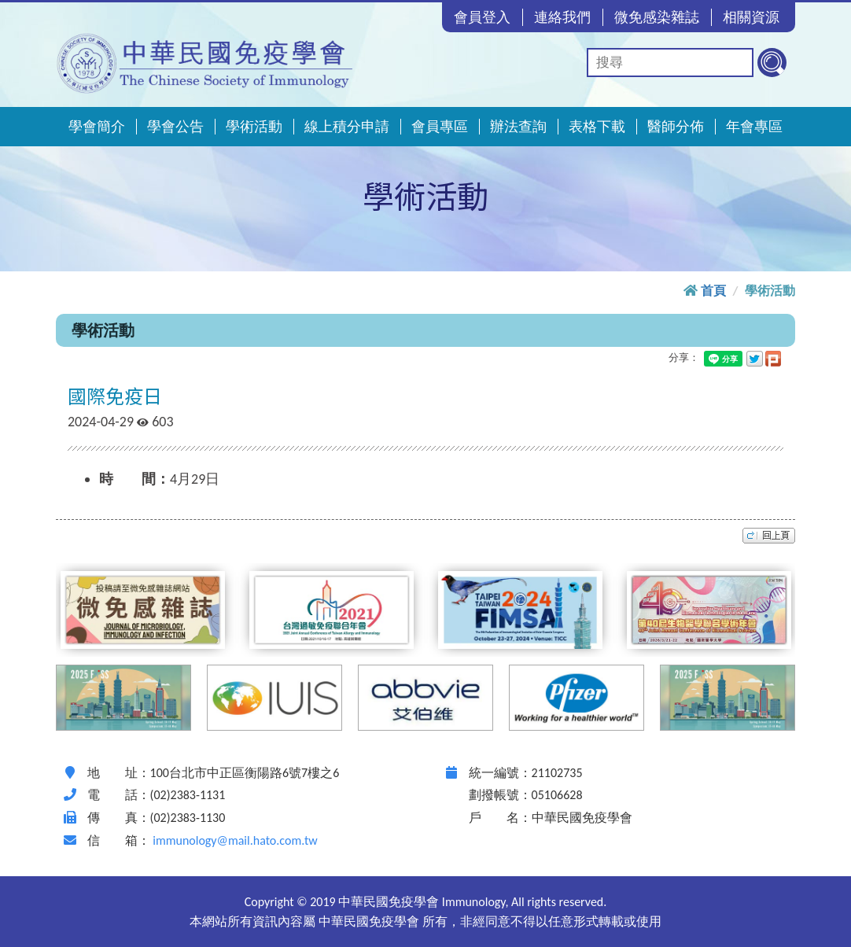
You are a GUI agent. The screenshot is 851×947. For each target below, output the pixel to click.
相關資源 (751, 17)
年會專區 (754, 126)
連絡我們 (562, 17)
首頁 (713, 290)
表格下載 (597, 126)
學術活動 (254, 126)
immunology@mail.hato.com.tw (235, 840)
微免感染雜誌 (656, 17)
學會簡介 (96, 126)
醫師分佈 (675, 126)
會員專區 (439, 126)
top (768, 536)
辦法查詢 (518, 126)
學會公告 (175, 126)
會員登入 (482, 17)
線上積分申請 (346, 126)
